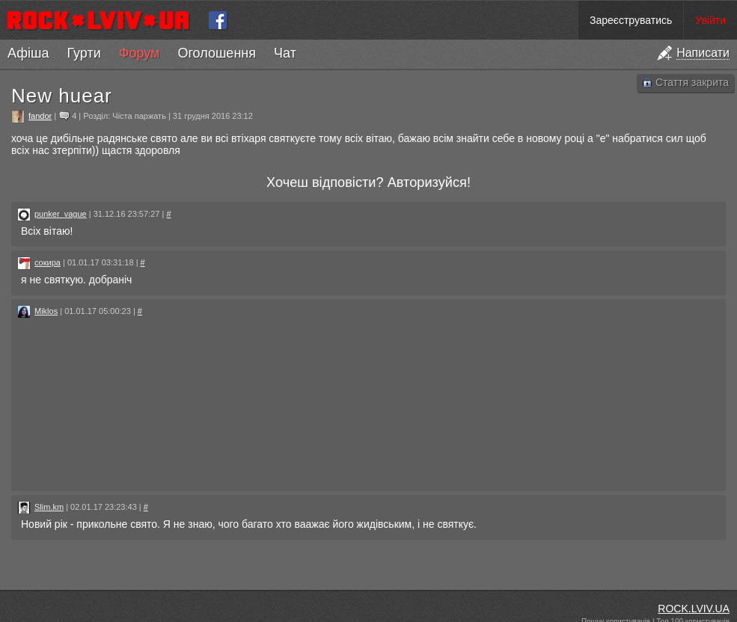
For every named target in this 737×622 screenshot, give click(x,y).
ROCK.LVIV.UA (694, 609)
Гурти (83, 53)
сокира (47, 262)
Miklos (46, 311)
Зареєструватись (631, 20)
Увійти (710, 20)
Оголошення (216, 53)
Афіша (28, 53)
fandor (40, 115)
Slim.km (49, 506)
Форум (139, 53)
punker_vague (60, 213)
